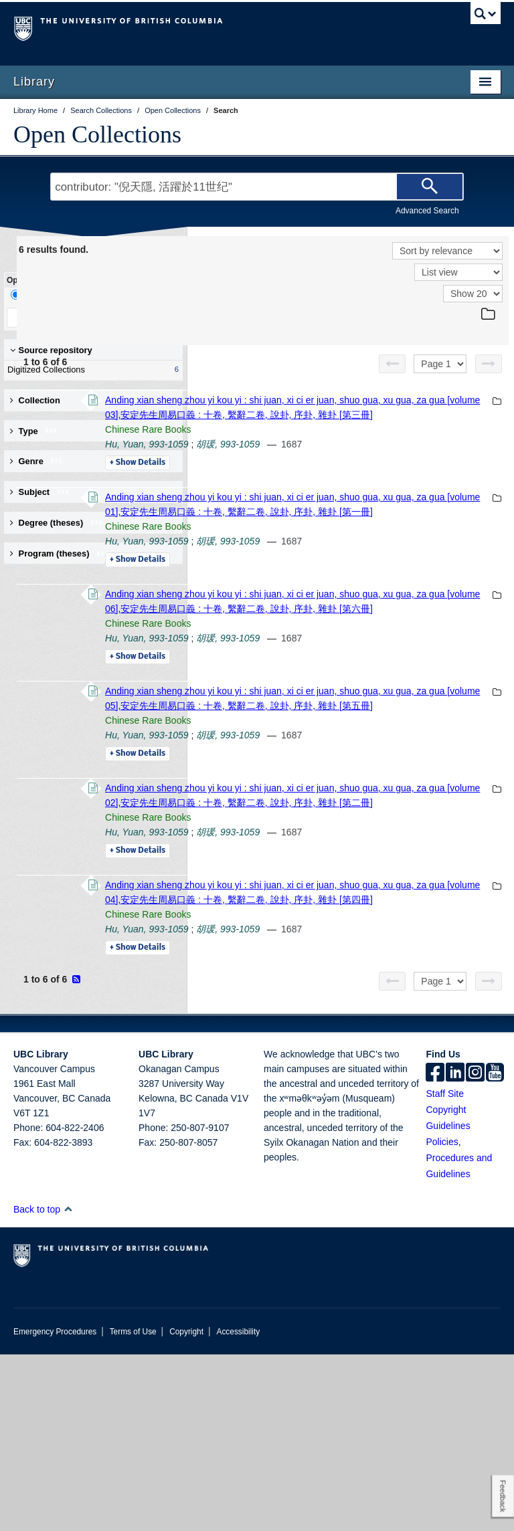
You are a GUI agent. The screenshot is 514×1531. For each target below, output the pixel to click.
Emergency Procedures (54, 1508)
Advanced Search (427, 210)
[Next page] (488, 363)
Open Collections (97, 134)
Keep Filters (49, 317)
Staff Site (445, 1270)
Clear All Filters (137, 317)
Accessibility (238, 1508)
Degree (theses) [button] (56, 523)
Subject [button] (40, 492)
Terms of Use (133, 1508)
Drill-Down (37, 295)
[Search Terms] (256, 187)
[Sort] (447, 251)
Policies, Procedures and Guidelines (459, 1334)
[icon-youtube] (495, 1250)
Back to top (43, 1386)
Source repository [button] (51, 350)
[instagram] (475, 1250)
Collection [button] (35, 400)
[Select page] (440, 363)
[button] (68, 1386)
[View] (458, 272)
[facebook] (435, 1250)
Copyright (186, 1508)
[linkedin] (455, 1250)
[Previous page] (392, 363)
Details (321, 492)
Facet (89, 295)
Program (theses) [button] (59, 553)
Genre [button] (36, 461)
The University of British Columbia (220, 27)
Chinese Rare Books (331, 458)
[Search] (429, 186)
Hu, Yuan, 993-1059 (330, 473)
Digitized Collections (90, 370)
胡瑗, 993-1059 (411, 473)
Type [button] (34, 431)
